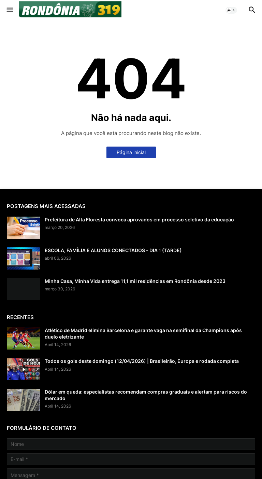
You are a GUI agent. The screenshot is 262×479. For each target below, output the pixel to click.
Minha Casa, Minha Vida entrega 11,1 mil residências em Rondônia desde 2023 (135, 281)
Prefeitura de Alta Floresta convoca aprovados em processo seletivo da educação (139, 219)
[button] (9, 10)
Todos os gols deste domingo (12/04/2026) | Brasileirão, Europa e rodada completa (142, 361)
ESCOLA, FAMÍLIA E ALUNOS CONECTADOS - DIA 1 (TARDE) (113, 250)
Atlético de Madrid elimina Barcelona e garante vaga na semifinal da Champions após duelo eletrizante (143, 333)
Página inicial (131, 152)
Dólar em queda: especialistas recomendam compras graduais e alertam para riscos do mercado (146, 395)
